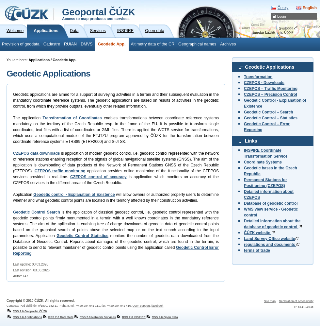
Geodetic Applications (269, 67)
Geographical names (197, 44)
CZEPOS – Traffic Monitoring (270, 88)
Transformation (258, 77)
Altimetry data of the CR (152, 44)
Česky (283, 8)
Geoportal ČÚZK (98, 14)
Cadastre (51, 44)
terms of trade (257, 250)
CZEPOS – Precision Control (270, 94)
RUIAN (70, 44)
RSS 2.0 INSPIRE (131, 317)
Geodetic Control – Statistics (270, 118)
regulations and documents (271, 244)
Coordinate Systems (263, 162)
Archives (228, 44)
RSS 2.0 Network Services (94, 317)
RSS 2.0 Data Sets (57, 317)
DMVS (86, 44)
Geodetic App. (112, 44)
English (310, 8)
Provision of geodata (21, 44)
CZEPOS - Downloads (264, 82)
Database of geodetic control (271, 203)
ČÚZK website (259, 233)
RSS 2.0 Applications (24, 317)
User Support (141, 305)
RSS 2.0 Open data (162, 317)
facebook (158, 305)
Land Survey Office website (271, 238)
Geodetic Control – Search (268, 112)
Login (281, 16)
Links (251, 141)
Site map (270, 301)
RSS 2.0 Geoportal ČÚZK (27, 311)
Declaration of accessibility (296, 301)
